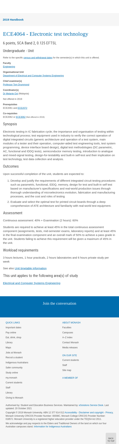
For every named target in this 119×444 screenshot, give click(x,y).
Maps (8, 347)
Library (9, 342)
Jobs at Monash (14, 352)
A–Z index (67, 337)
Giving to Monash (14, 397)
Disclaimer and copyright (91, 412)
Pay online (11, 332)
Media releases (70, 347)
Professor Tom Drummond (16, 84)
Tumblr (70, 311)
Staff (8, 387)
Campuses (67, 332)
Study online (12, 372)
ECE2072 (22, 108)
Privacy (109, 412)
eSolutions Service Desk (91, 405)
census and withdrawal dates (37, 57)
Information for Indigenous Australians (53, 426)
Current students (14, 382)
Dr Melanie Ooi (10, 93)
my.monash (11, 377)
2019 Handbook (13, 19)
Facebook (56, 311)
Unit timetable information (31, 268)
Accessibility (71, 412)
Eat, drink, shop (13, 337)
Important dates (13, 327)
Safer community (14, 367)
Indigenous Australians (17, 362)
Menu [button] (5, 7)
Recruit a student (14, 357)
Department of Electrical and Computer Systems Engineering (33, 75)
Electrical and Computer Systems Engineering (31, 283)
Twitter (48, 311)
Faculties (66, 327)
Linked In (41, 311)
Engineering (9, 66)
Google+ (62, 311)
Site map (66, 370)
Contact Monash (70, 342)
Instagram (33, 311)
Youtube (77, 311)
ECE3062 (20, 117)
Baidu (85, 311)
